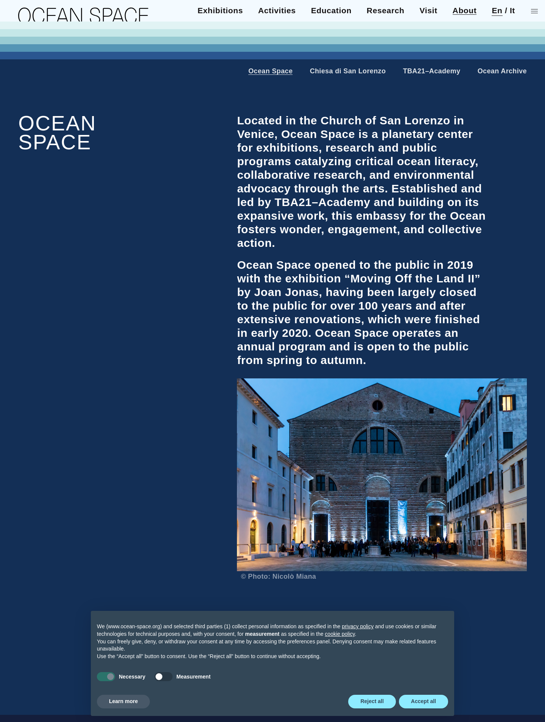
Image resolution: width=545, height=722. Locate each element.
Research (37, 49)
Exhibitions (41, 27)
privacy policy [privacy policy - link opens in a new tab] (358, 626)
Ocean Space (270, 71)
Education (38, 42)
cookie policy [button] (340, 634)
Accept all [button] (423, 701)
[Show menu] (535, 11)
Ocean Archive (502, 71)
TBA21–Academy (432, 71)
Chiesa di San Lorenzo (348, 71)
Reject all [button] (371, 701)
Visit (27, 57)
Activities (37, 34)
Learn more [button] (123, 701)
